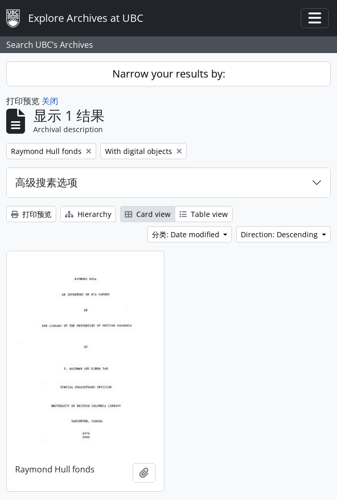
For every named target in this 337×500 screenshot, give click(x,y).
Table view (203, 214)
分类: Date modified (187, 234)
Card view (148, 214)
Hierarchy (88, 214)
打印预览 (31, 214)
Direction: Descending (280, 234)
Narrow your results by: (168, 74)
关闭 (50, 101)
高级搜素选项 (46, 182)
